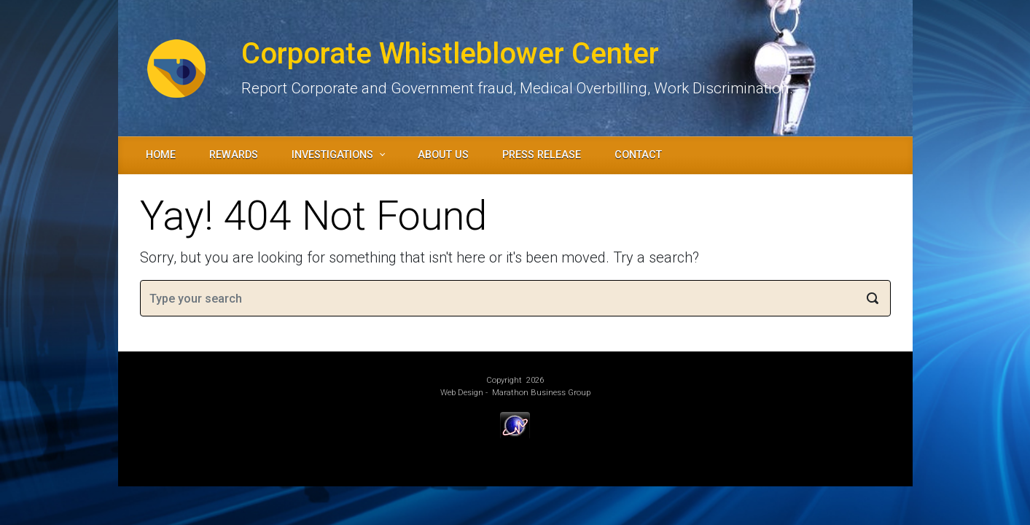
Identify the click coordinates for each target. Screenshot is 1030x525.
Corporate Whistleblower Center (450, 53)
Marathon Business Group (541, 392)
